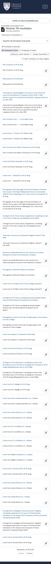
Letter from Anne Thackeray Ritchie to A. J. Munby (20, 398)
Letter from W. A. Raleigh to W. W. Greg (16, 384)
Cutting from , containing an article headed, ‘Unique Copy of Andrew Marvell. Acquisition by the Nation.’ (24, 299)
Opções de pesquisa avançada (16, 41)
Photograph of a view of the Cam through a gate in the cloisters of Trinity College (25, 318)
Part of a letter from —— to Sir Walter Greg (18, 119)
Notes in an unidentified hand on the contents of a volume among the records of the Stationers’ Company (23, 253)
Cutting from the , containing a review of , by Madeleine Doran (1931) (25, 217)
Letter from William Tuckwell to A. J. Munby (17, 455)
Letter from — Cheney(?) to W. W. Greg (16, 175)
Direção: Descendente (40, 54)
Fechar (21, 26)
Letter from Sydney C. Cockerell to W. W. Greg (19, 334)
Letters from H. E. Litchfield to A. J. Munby (17, 440)
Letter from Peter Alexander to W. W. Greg (17, 161)
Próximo (29, 553)
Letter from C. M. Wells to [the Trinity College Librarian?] (22, 284)
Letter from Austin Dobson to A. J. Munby (17, 412)
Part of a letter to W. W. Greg (13, 65)
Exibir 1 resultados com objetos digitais (35, 59)
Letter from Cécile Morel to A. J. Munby (16, 497)
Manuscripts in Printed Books (13, 79)
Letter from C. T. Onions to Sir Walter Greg (17, 133)
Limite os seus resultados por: (25, 20)
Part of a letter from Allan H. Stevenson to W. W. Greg (21, 147)
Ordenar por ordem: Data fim (20, 54)
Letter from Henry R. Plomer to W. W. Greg (17, 348)
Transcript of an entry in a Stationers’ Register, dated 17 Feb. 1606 (24, 236)
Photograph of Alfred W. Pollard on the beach (19, 270)
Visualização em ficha (10, 50)
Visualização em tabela (27, 50)
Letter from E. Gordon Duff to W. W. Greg (17, 469)
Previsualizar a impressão (11, 46)
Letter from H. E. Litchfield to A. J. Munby (17, 426)
